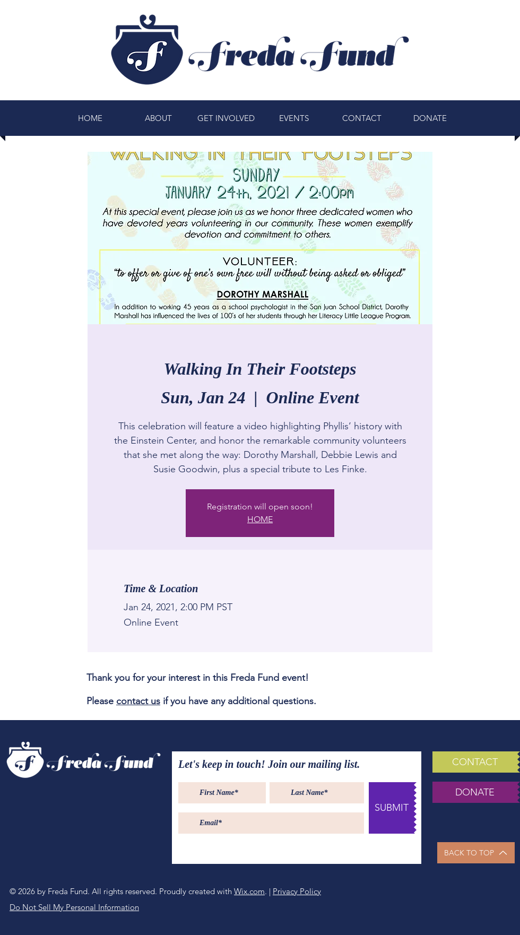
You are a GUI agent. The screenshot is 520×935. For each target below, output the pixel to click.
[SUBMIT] (391, 808)
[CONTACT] (474, 762)
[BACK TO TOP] (476, 852)
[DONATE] (474, 792)
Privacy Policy (297, 891)
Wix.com (249, 891)
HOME (260, 519)
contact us (138, 701)
